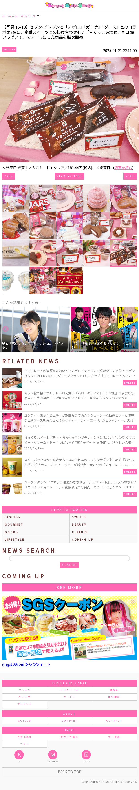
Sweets (9, 49)
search (69, 565)
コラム (24, 744)
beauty (79, 524)
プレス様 (114, 737)
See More (69, 587)
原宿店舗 (114, 697)
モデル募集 (24, 737)
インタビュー (69, 690)
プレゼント (24, 704)
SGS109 (24, 720)
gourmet (14, 524)
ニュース (25, 690)
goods (11, 532)
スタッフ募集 (69, 737)
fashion (13, 517)
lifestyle (14, 539)
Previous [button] (5, 329)
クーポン (69, 697)
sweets (79, 517)
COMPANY (69, 720)
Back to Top (69, 771)
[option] (35, 329)
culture (80, 532)
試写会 (114, 690)
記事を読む (123, 167)
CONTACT (114, 720)
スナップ (25, 697)
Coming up (83, 539)
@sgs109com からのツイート (26, 664)
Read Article (69, 176)
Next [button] (133, 329)
